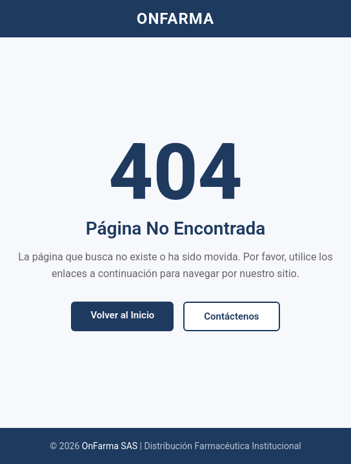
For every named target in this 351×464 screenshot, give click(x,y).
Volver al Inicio (122, 315)
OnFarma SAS (109, 446)
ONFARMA (175, 19)
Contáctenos (231, 316)
